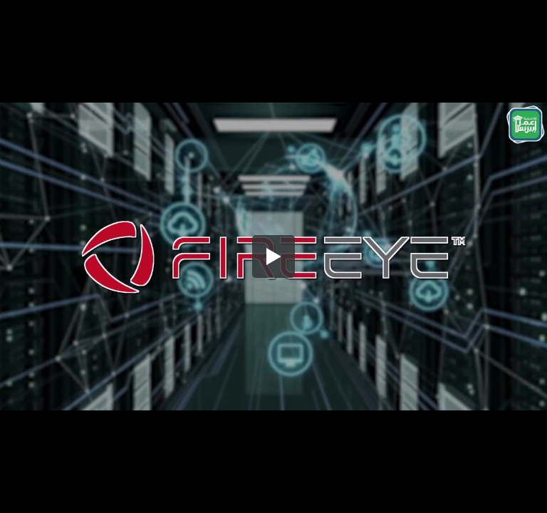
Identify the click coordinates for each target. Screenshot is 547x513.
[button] (273, 256)
